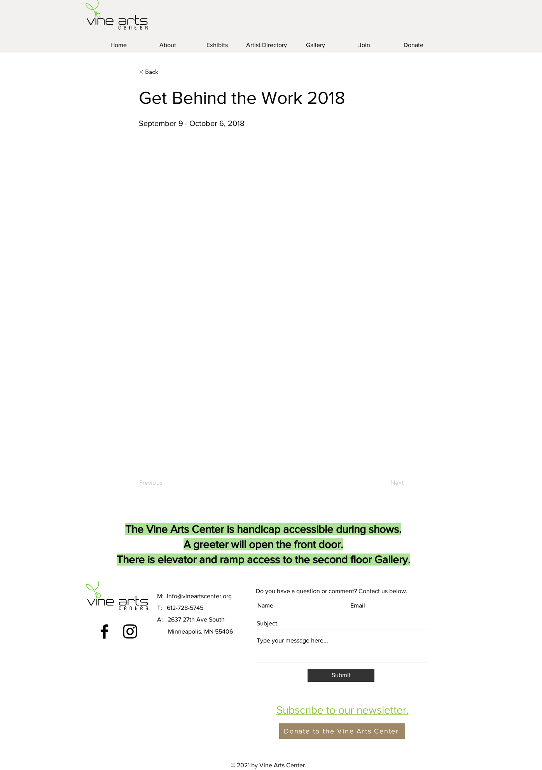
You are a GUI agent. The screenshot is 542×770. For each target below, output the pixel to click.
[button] (342, 710)
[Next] (384, 483)
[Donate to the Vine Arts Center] (342, 731)
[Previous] (165, 483)
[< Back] (165, 72)
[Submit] (341, 675)
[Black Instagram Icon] (130, 631)
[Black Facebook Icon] (104, 631)
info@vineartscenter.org (199, 596)
